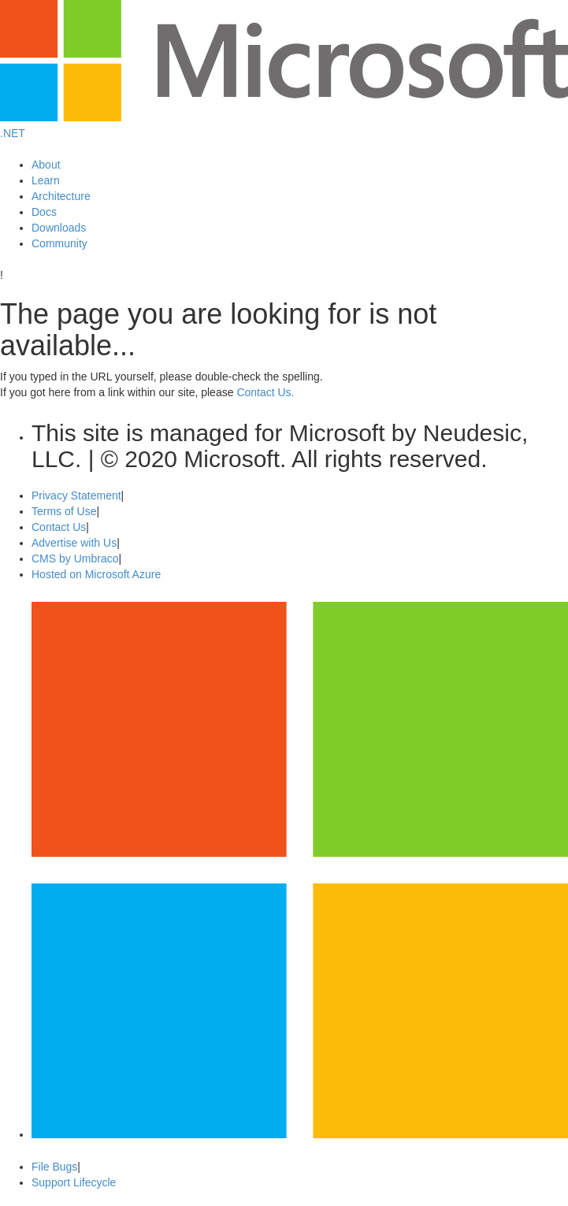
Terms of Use (64, 511)
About (46, 164)
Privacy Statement (76, 495)
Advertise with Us (74, 542)
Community (59, 243)
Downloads (59, 227)
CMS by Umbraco (75, 558)
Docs (44, 212)
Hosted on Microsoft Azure (96, 574)
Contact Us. (265, 392)
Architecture (61, 196)
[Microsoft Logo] (284, 117)
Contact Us (59, 527)
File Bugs (54, 1166)
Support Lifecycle (74, 1182)
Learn (46, 180)
